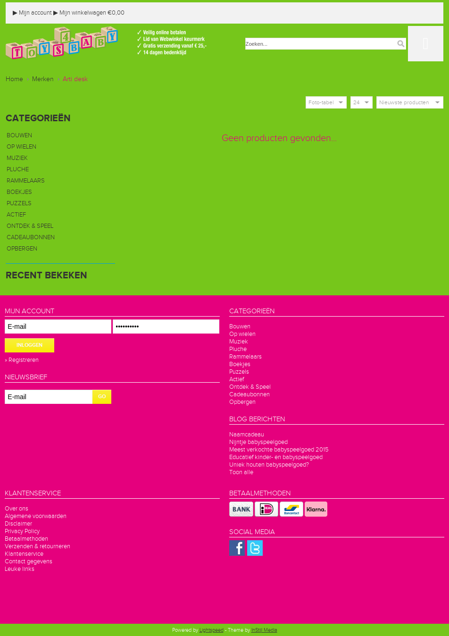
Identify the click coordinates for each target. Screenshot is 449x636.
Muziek (17, 158)
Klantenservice (24, 554)
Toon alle (241, 472)
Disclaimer (18, 523)
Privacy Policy (22, 531)
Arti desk (75, 79)
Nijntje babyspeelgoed (258, 442)
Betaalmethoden (26, 539)
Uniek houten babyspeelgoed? (269, 465)
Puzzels (19, 203)
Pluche (18, 169)
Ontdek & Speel (30, 226)
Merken (43, 79)
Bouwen (19, 135)
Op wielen (21, 147)
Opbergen (22, 248)
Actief (16, 214)
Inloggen (29, 345)
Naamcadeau (246, 434)
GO (102, 396)
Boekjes (19, 192)
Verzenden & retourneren (37, 546)
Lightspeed (212, 630)
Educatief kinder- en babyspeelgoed (276, 457)
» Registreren (22, 360)
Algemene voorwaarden (36, 516)
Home (14, 79)
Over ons (16, 508)
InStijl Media (264, 630)
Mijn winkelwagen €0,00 (89, 13)
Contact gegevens (28, 561)
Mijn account (32, 13)
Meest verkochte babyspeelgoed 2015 (279, 449)
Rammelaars (26, 180)
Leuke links (19, 569)
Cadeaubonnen (31, 237)
